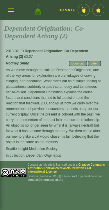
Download (78, 63)
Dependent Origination (43, 155)
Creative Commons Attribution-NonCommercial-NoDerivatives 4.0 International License (66, 168)
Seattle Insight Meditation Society (31, 149)
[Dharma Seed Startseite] (37, 10)
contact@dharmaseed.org (45, 179)
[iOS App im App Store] (98, 10)
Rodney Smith (17, 63)
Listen (95, 63)
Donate (66, 10)
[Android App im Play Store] (84, 10)
